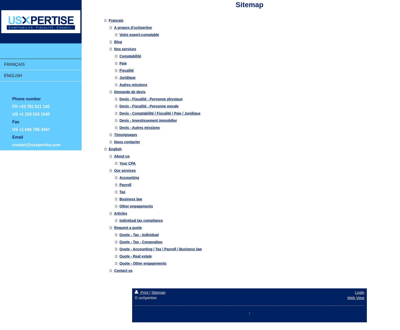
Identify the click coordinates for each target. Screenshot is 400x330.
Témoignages (125, 135)
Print (142, 292)
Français (116, 20)
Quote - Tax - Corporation (140, 242)
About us (122, 156)
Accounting (129, 178)
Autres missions (133, 85)
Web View (355, 298)
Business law (130, 199)
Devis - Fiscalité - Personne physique (150, 99)
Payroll (125, 185)
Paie (123, 63)
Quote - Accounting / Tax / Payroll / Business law (160, 249)
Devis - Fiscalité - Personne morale (149, 106)
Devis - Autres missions (139, 128)
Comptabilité (130, 56)
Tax (122, 192)
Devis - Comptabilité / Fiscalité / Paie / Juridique (159, 113)
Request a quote (128, 228)
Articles (120, 213)
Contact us (123, 270)
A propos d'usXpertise (133, 28)
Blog (118, 42)
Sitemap (159, 292)
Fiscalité (126, 70)
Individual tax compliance (141, 220)
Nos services (125, 49)
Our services (125, 170)
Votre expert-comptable (139, 35)
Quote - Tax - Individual (139, 235)
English (115, 149)
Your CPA (127, 163)
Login (360, 292)
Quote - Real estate (135, 256)
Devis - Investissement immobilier (148, 120)
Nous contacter (127, 142)
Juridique (127, 78)
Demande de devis (129, 92)
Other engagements (136, 206)
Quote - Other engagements (142, 263)
